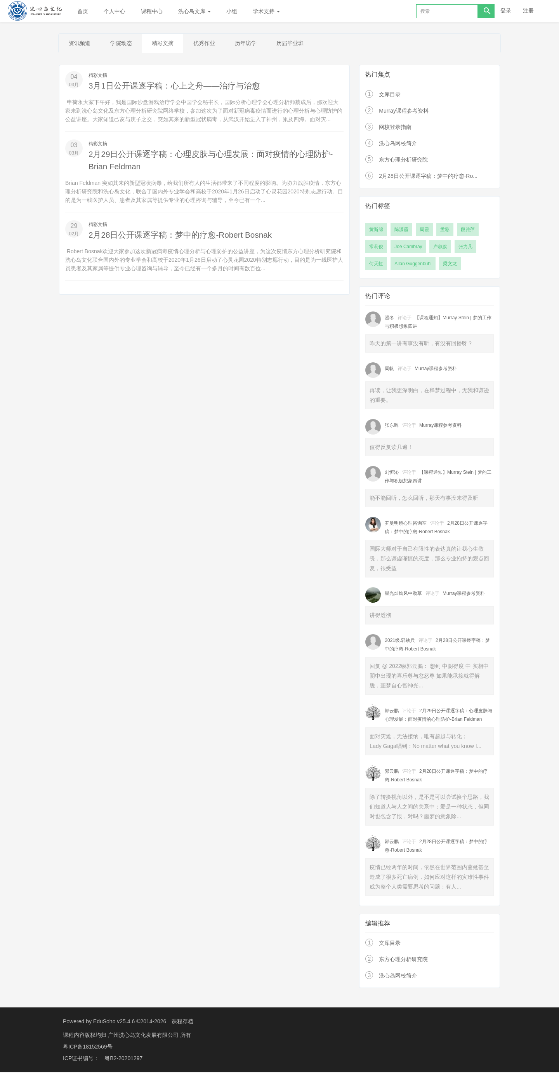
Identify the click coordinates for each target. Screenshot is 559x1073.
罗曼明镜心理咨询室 (406, 524)
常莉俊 (376, 247)
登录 (505, 10)
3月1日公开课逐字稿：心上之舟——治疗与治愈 (179, 87)
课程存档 (182, 1022)
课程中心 (152, 11)
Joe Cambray (408, 247)
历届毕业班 (309, 44)
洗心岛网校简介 (398, 144)
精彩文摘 (171, 44)
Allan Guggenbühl (412, 265)
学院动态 (126, 44)
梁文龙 (450, 265)
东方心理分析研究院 (403, 161)
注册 (528, 10)
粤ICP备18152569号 (88, 1048)
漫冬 (389, 319)
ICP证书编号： (81, 1059)
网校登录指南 (395, 128)
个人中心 (114, 11)
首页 (82, 11)
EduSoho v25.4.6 (114, 1022)
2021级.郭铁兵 (400, 641)
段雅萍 (468, 230)
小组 (231, 11)
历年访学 (261, 44)
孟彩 (445, 230)
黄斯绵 (376, 230)
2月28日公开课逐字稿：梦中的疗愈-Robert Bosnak (185, 236)
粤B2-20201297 (123, 1059)
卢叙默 (440, 247)
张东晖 (392, 426)
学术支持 (266, 11)
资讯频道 (81, 44)
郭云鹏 (392, 712)
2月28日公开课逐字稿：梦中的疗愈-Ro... (428, 177)
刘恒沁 (392, 473)
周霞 (424, 230)
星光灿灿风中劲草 (403, 594)
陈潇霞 (401, 230)
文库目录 (390, 95)
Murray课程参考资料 (404, 112)
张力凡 (465, 247)
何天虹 (376, 265)
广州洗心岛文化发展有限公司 (144, 1036)
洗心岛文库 (194, 11)
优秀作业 (216, 44)
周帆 (389, 369)
